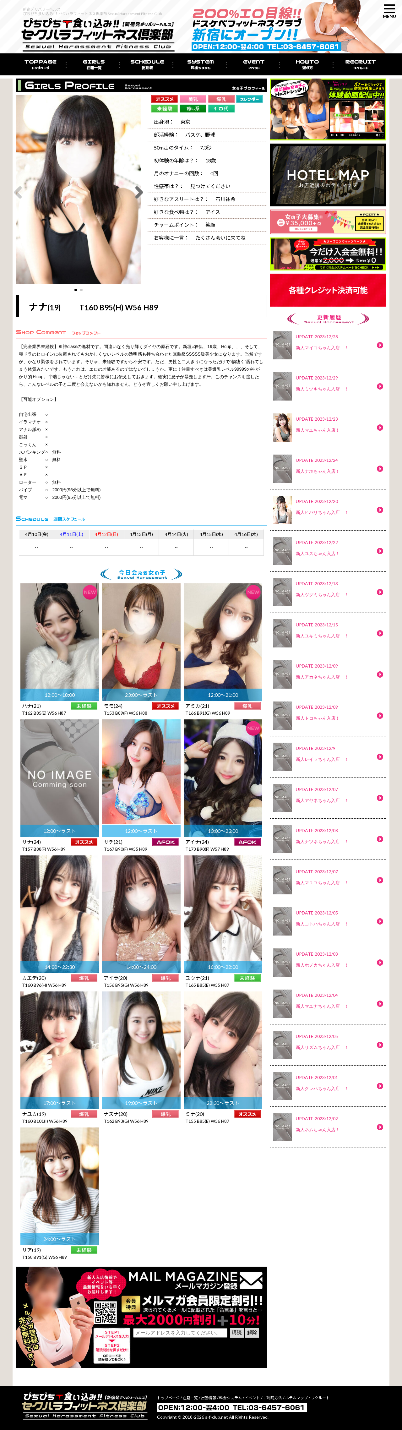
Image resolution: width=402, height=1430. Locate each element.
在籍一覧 (190, 1397)
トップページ (168, 1397)
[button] (75, 290)
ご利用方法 (272, 1397)
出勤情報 (208, 1397)
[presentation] (181, 1352)
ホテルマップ (296, 1397)
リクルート (320, 1397)
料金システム (230, 1397)
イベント (252, 1397)
